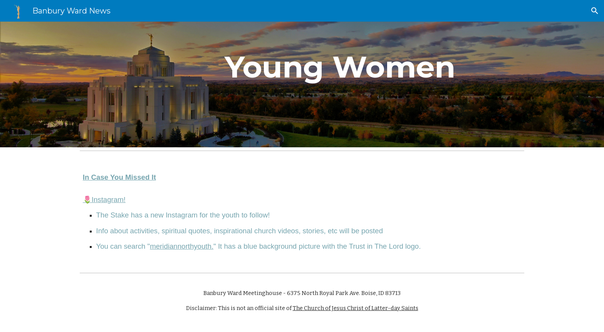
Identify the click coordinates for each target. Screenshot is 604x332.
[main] (340, 84)
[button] (595, 11)
